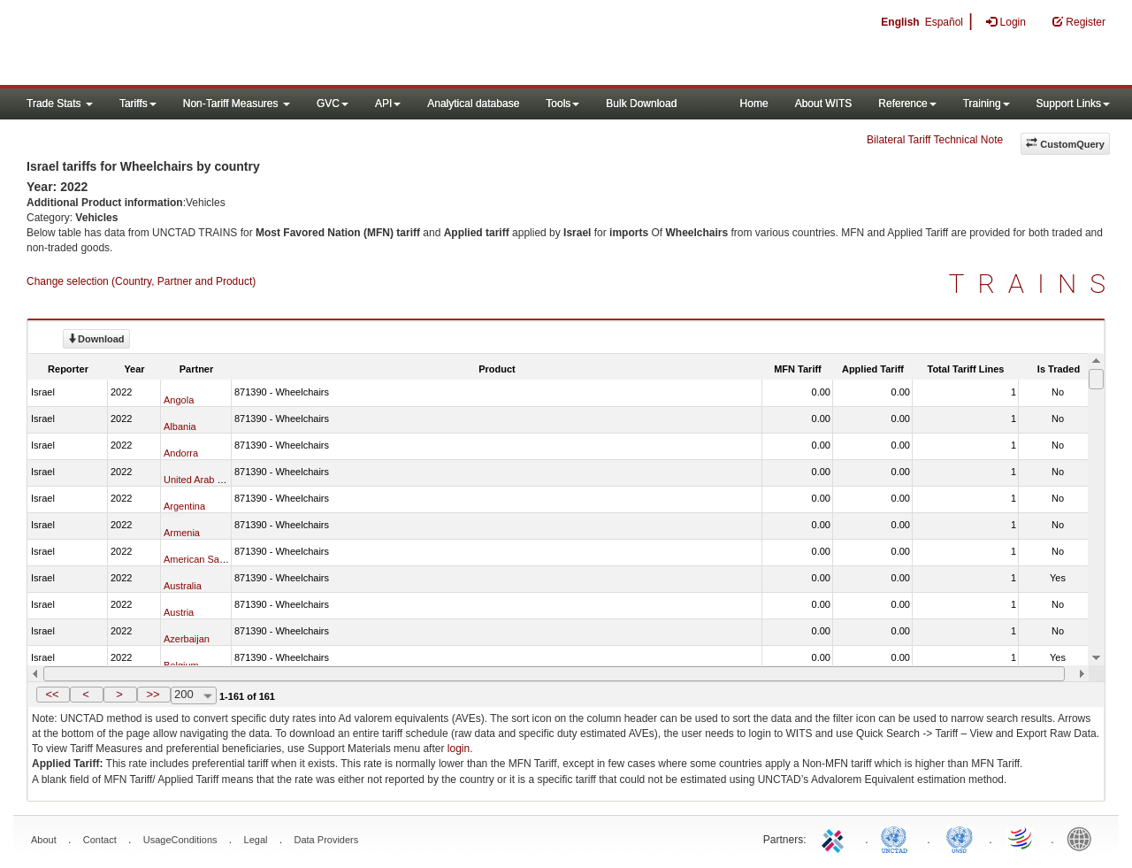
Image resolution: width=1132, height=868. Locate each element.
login (458, 748)
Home (754, 103)
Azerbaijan (187, 639)
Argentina (184, 506)
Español (944, 22)
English (900, 22)
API (388, 103)
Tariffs (138, 103)
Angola (179, 400)
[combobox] (194, 695)
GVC (332, 103)
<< (51, 694)
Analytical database (473, 103)
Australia (183, 585)
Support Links (1073, 103)
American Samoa (201, 559)
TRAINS (1034, 283)
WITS (177, 44)
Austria (179, 612)
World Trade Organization (1021, 838)
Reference (907, 103)
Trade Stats (60, 103)
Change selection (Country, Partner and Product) (141, 281)
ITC (835, 838)
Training (986, 103)
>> (152, 694)
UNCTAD (897, 838)
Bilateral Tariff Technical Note (935, 140)
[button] (53, 695)
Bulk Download (641, 103)
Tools (562, 103)
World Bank (1083, 838)
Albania (180, 426)
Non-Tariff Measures (236, 103)
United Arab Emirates (210, 479)
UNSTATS (959, 838)
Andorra (181, 453)
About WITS (824, 103)
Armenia (182, 532)
